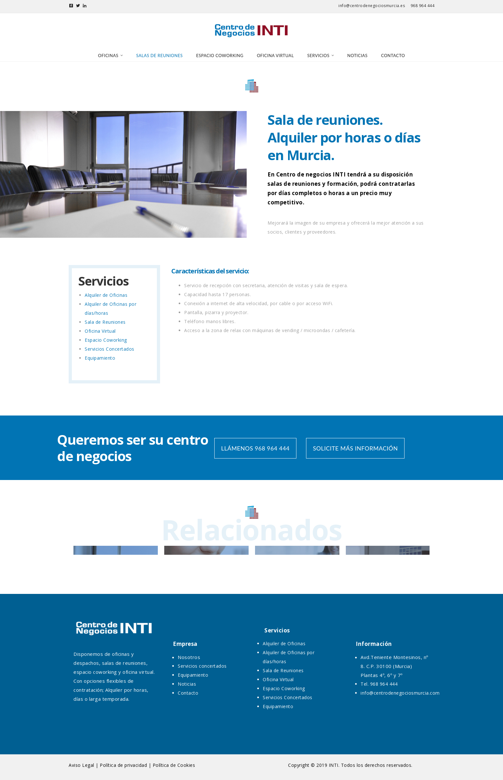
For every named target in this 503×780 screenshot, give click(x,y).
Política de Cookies (174, 765)
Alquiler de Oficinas (106, 295)
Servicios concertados (202, 666)
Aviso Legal (81, 765)
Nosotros (189, 657)
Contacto (188, 693)
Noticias (187, 684)
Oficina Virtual (100, 331)
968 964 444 (423, 5)
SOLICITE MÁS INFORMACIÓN (355, 448)
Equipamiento (100, 358)
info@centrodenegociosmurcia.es (371, 5)
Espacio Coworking (106, 340)
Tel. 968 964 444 (379, 684)
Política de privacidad (123, 765)
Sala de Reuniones (105, 322)
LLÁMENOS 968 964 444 (255, 448)
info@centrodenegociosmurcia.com (400, 693)
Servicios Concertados (109, 349)
